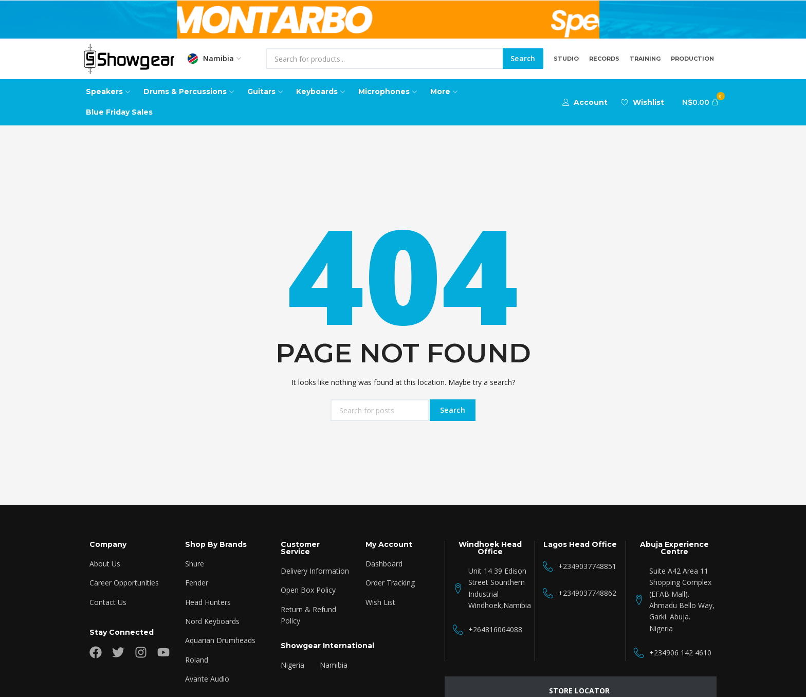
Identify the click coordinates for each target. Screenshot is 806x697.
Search (523, 58)
